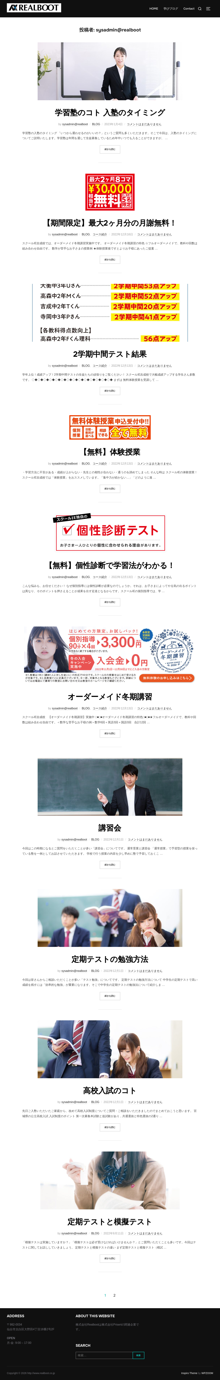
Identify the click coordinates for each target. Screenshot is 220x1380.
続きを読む (112, 149)
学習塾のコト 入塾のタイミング (110, 113)
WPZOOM (207, 1373)
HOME (153, 8)
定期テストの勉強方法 (109, 959)
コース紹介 (100, 234)
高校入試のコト (110, 1091)
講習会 (109, 828)
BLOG (96, 124)
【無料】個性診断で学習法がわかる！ (110, 565)
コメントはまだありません (144, 124)
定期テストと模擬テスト (109, 1222)
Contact (188, 8)
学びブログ (171, 8)
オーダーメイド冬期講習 (110, 697)
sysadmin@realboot (75, 124)
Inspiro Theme (189, 1373)
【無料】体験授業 (109, 452)
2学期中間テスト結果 (110, 354)
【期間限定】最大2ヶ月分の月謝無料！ (110, 223)
